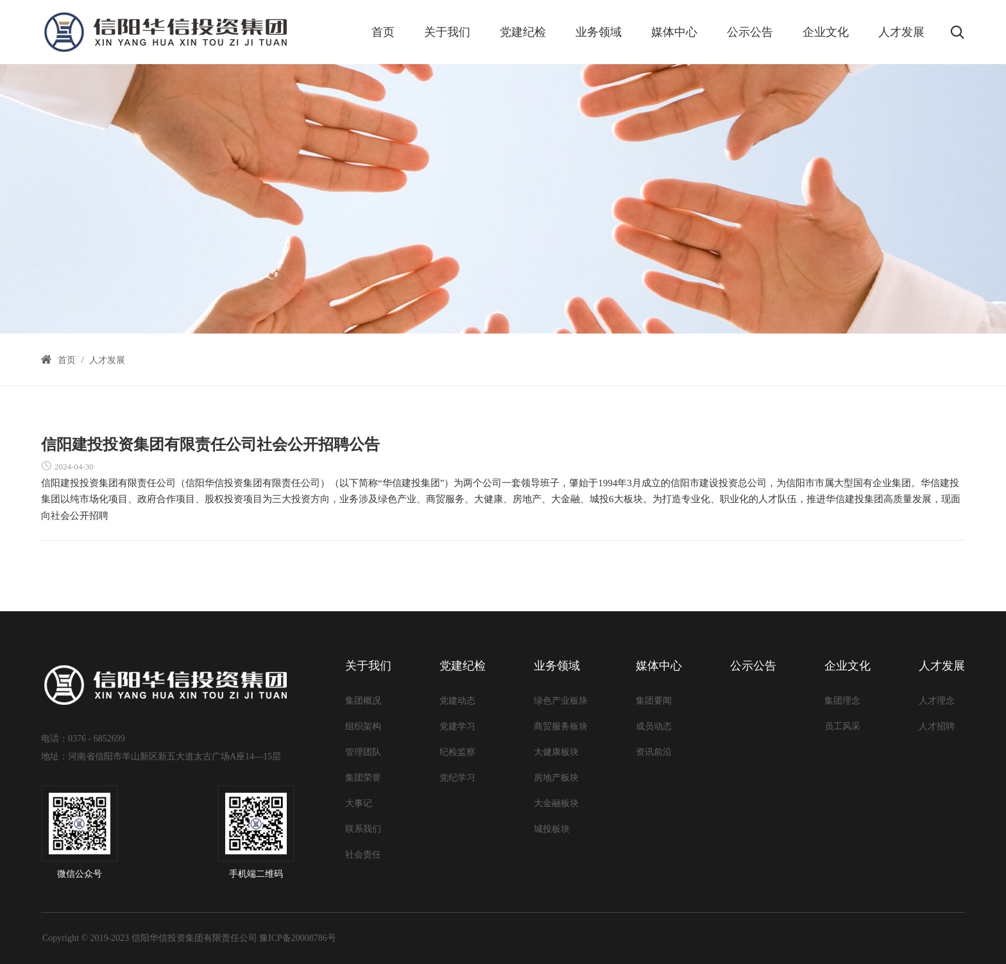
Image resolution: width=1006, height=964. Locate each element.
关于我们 (447, 32)
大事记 (358, 803)
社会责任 (363, 854)
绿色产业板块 (561, 701)
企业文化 (826, 32)
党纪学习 (457, 777)
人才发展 (901, 32)
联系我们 (363, 829)
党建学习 (457, 726)
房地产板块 (556, 777)
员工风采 (842, 726)
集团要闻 (654, 701)
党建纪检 (523, 32)
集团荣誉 (363, 777)
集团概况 (363, 701)
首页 (383, 32)
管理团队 (363, 752)
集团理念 (842, 701)
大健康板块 (556, 752)
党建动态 (457, 701)
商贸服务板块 (561, 726)
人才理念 (937, 701)
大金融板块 (556, 803)
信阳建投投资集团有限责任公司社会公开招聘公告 (210, 444)
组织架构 (363, 726)
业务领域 (598, 32)
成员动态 (654, 726)
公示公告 (750, 32)
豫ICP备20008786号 (297, 938)
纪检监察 (457, 752)
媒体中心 (674, 32)
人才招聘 (937, 726)
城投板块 (552, 829)
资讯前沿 (654, 752)
